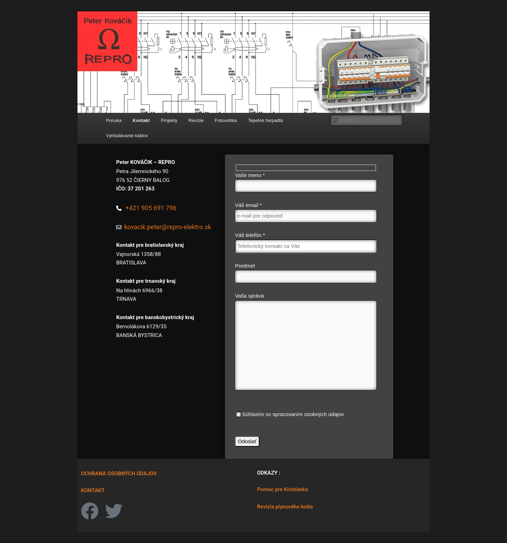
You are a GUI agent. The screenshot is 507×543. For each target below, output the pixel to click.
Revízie (196, 120)
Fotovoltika (226, 120)
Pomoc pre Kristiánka (282, 489)
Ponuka (113, 120)
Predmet (305, 273)
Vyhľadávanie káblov (127, 135)
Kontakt (141, 120)
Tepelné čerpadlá (265, 120)
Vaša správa (305, 343)
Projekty (169, 120)
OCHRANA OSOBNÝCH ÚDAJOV (119, 473)
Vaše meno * (305, 182)
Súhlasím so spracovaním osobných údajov (290, 414)
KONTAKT (93, 490)
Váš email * (305, 212)
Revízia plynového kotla (285, 507)
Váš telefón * (305, 242)
